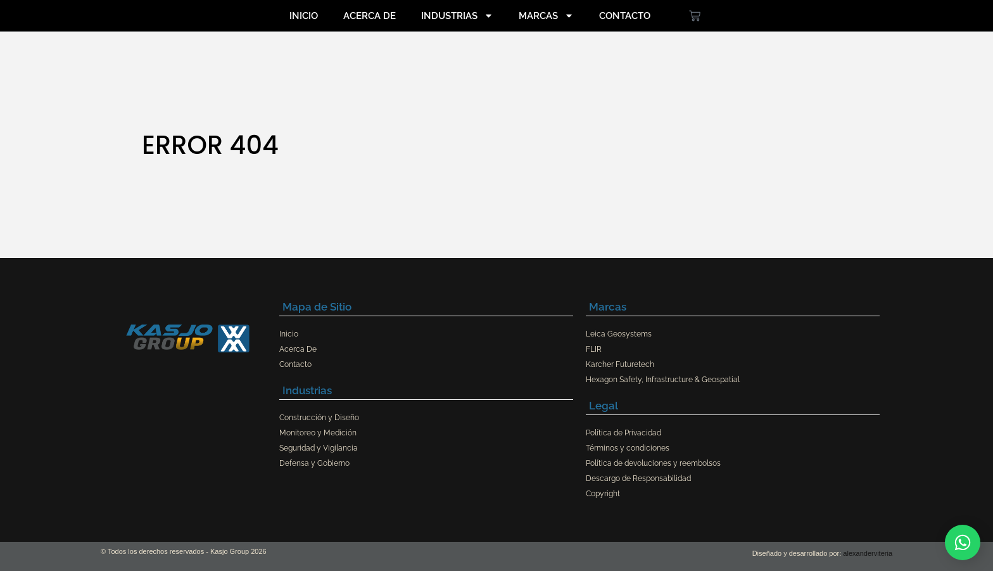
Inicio (303, 16)
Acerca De (369, 16)
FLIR (594, 349)
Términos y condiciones (627, 448)
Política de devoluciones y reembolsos (653, 463)
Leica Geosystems (619, 334)
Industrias (457, 15)
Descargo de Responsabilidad (638, 478)
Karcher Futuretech (620, 364)
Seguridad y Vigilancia (318, 448)
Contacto (624, 16)
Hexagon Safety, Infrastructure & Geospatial (663, 379)
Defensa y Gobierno (314, 463)
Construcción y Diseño (319, 417)
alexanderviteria (867, 553)
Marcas (546, 15)
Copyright (603, 493)
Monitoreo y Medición (318, 432)
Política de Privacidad (623, 432)
